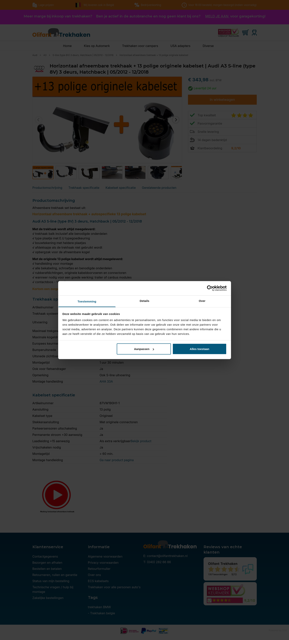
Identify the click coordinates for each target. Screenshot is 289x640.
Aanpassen (144, 349)
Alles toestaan (199, 349)
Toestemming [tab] (87, 301)
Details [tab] (144, 300)
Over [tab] (202, 300)
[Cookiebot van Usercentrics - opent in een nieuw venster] (210, 288)
